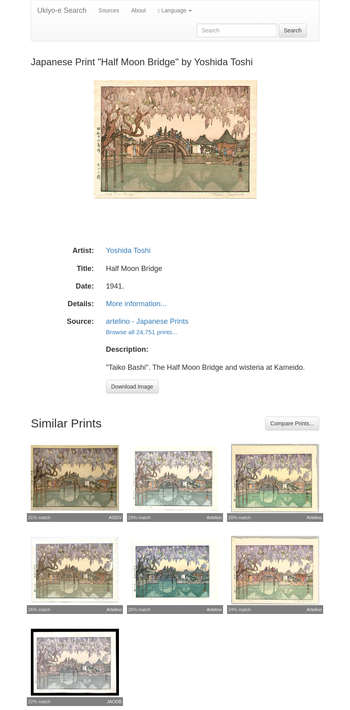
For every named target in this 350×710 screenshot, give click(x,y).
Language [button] (175, 10)
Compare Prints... (292, 423)
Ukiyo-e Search (61, 10)
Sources (109, 10)
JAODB (114, 701)
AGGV (115, 517)
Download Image (132, 386)
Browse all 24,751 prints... (141, 332)
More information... (136, 304)
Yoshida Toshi (128, 251)
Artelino (214, 517)
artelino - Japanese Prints (147, 321)
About (138, 10)
